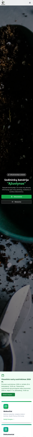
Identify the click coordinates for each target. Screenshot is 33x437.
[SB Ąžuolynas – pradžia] (3, 2)
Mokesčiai (16, 202)
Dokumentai (16, 197)
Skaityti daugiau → (8, 394)
